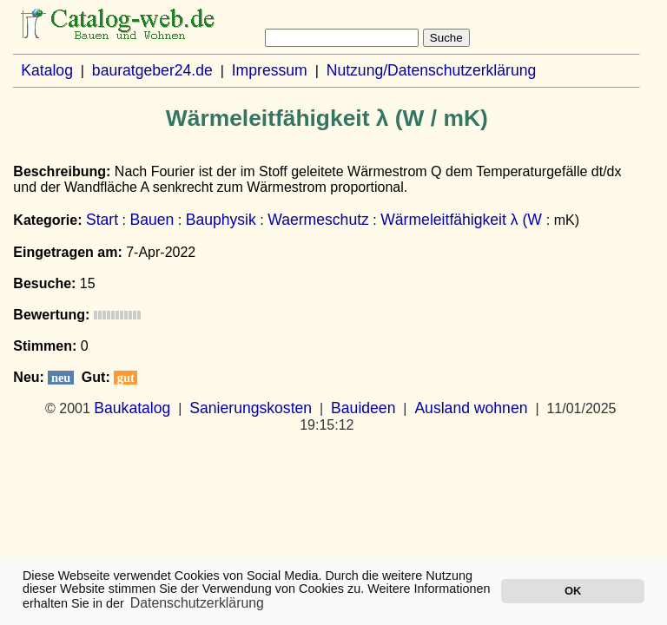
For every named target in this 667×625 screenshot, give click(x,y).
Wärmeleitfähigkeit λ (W (463, 219)
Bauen (151, 219)
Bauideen (363, 408)
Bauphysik (221, 219)
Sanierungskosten (250, 408)
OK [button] (573, 590)
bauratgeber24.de (152, 70)
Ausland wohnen (470, 408)
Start (102, 219)
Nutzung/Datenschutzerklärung (432, 70)
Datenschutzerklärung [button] (197, 602)
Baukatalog (132, 408)
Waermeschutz (318, 219)
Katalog (47, 70)
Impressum (269, 70)
